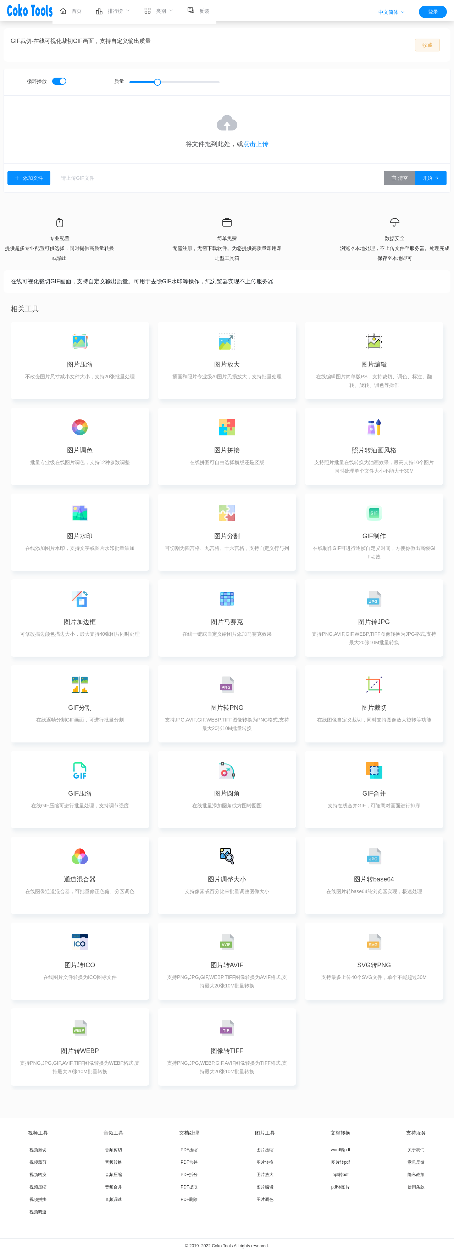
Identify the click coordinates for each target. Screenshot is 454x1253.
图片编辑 (264, 1187)
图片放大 (264, 1174)
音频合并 (113, 1187)
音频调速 (113, 1199)
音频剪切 (113, 1149)
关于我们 (416, 1149)
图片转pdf (340, 1162)
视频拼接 (37, 1199)
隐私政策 (416, 1174)
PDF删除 (189, 1199)
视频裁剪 (37, 1162)
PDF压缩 (189, 1149)
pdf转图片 (340, 1187)
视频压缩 (37, 1187)
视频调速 (37, 1211)
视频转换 (37, 1174)
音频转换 (113, 1162)
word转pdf (340, 1149)
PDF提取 (189, 1187)
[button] (391, 12)
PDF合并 (189, 1162)
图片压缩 (264, 1149)
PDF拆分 (189, 1174)
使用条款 (416, 1187)
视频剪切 (37, 1149)
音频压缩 (113, 1174)
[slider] (174, 82)
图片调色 (264, 1199)
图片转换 (264, 1162)
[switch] (59, 81)
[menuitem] (70, 10)
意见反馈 (416, 1162)
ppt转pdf (340, 1174)
